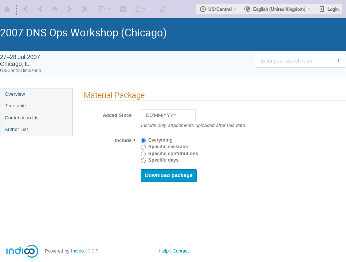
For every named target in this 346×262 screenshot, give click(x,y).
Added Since (117, 115)
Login (333, 9)
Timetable (15, 105)
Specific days (163, 160)
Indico (77, 251)
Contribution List (22, 117)
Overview (15, 94)
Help (164, 251)
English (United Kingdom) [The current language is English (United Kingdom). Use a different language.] (279, 9)
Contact (181, 251)
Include (123, 140)
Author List (16, 129)
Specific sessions (168, 146)
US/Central (220, 9)
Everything (160, 140)
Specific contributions (173, 153)
